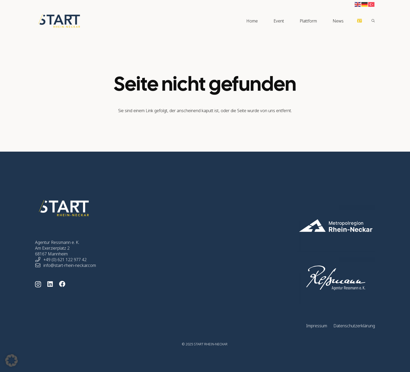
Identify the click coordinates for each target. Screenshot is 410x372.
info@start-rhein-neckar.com (69, 265)
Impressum (316, 326)
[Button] (360, 21)
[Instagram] (38, 284)
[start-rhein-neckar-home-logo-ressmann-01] (310, 278)
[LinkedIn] (50, 284)
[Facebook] (62, 284)
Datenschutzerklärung (354, 326)
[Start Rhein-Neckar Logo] (59, 20)
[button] (373, 20)
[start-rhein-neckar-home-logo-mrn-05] (310, 225)
